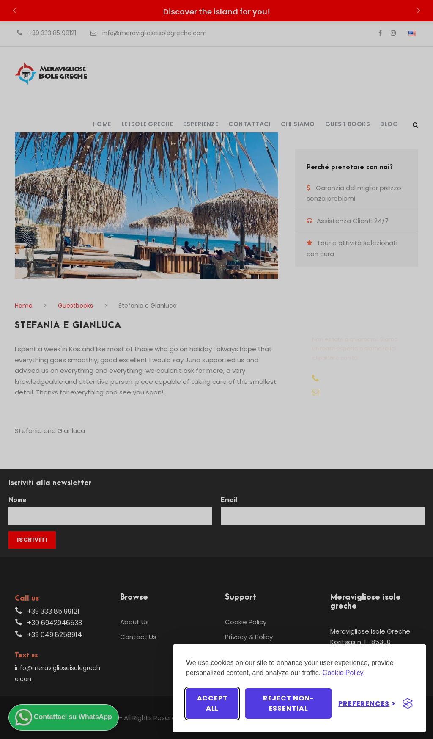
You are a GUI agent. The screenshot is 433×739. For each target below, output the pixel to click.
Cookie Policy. (344, 672)
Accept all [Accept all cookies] (212, 703)
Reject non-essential (288, 703)
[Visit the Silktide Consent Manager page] (408, 703)
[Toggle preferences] (367, 703)
